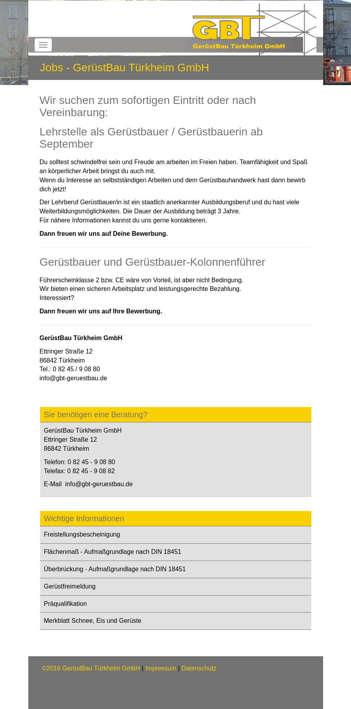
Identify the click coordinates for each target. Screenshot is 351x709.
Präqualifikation (65, 603)
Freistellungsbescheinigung (82, 534)
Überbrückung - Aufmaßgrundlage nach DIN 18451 (115, 569)
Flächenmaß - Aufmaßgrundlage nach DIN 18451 (113, 551)
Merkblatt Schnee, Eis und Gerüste (93, 620)
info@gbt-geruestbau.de (73, 378)
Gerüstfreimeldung (70, 586)
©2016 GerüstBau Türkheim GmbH (91, 668)
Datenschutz (199, 668)
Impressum (160, 668)
